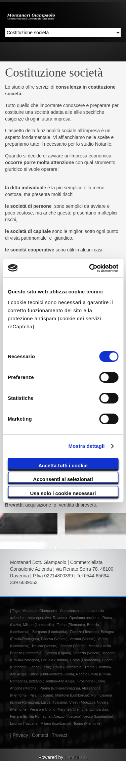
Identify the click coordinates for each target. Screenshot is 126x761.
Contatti (40, 735)
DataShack (76, 757)
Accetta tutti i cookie (63, 465)
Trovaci (59, 735)
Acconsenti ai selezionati (63, 479)
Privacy (20, 735)
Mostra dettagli (86, 446)
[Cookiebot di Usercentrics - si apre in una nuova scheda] (89, 268)
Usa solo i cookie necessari (63, 493)
